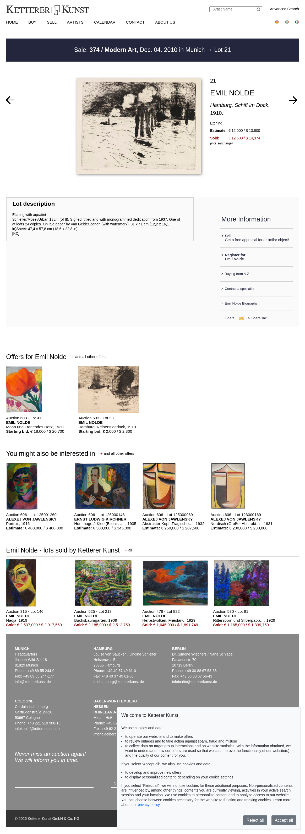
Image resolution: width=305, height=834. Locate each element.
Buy (32, 22)
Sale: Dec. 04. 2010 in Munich (140, 49)
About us (165, 22)
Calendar (105, 22)
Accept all (284, 820)
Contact (135, 22)
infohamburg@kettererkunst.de (119, 682)
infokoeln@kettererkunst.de (37, 729)
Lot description (33, 204)
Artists (75, 22)
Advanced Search (284, 9)
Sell (52, 22)
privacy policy (149, 805)
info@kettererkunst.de (33, 682)
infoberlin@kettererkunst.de (194, 682)
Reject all (255, 820)
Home (12, 22)
